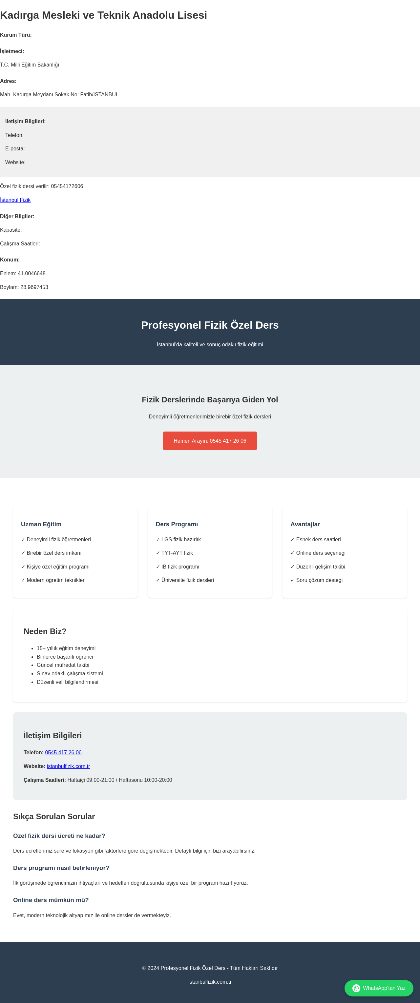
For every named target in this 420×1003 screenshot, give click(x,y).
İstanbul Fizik (15, 200)
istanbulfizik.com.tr (68, 766)
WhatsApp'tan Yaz (379, 988)
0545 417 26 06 (63, 752)
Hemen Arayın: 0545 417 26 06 (210, 441)
